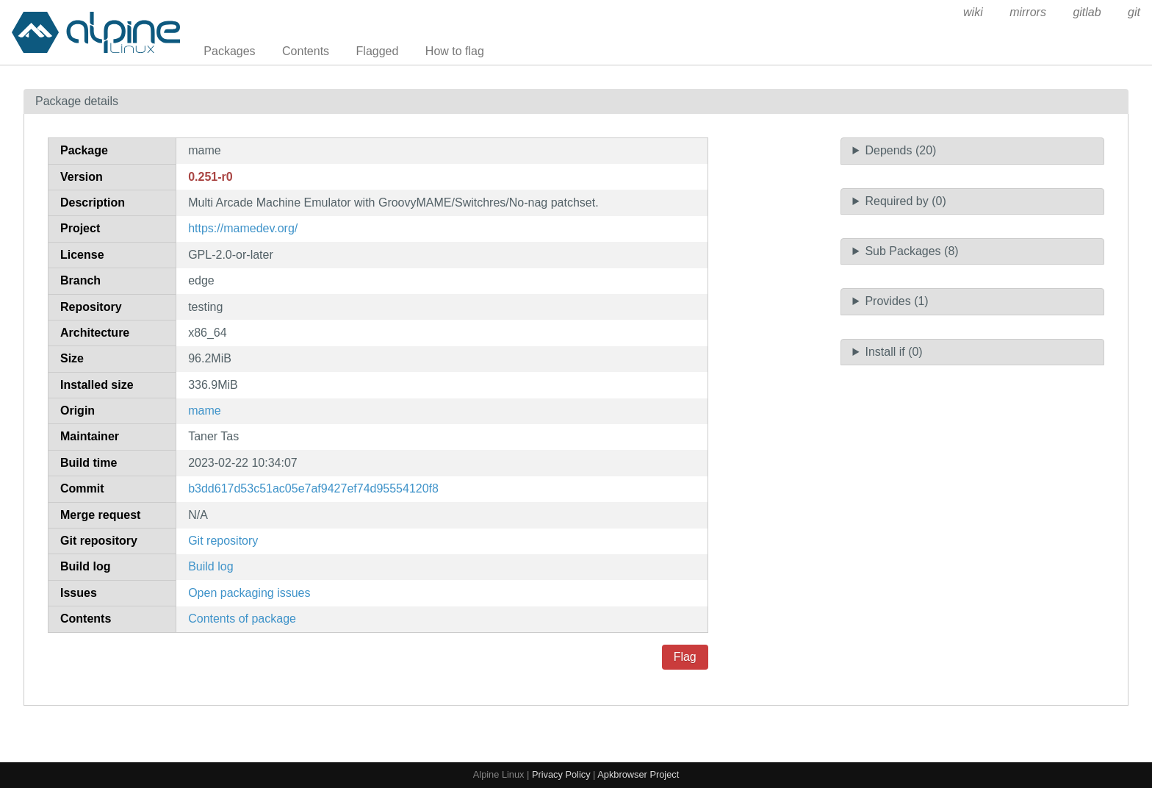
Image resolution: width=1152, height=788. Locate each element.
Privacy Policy (561, 774)
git (1134, 12)
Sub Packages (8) (911, 251)
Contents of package (242, 618)
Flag (685, 657)
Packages (229, 51)
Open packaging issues (249, 593)
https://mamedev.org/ (243, 228)
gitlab (1087, 12)
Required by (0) (905, 201)
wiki (973, 12)
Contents (305, 51)
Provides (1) (896, 301)
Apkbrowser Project (638, 774)
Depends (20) (900, 150)
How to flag (454, 51)
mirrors (1027, 12)
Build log (210, 566)
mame (204, 410)
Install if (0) (893, 351)
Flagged (377, 51)
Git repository (223, 540)
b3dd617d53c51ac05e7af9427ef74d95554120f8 (313, 488)
